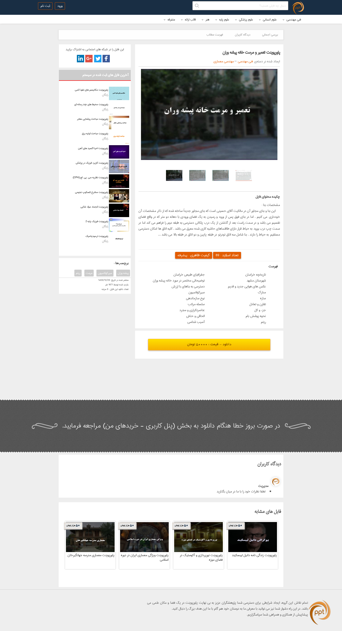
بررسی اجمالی (270, 34)
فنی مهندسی (292, 19)
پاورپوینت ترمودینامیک (97, 236)
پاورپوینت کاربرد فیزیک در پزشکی (92, 162)
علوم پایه (222, 19)
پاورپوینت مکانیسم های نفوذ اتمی (91, 89)
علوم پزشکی (244, 19)
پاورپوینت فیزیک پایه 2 (97, 221)
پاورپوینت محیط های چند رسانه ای (91, 104)
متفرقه (169, 19)
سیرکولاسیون (105, 273)
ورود (60, 6)
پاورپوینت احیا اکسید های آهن (93, 148)
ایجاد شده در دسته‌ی (266, 61)
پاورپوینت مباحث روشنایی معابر (92, 119)
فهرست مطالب (214, 34)
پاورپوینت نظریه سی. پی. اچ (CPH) (90, 177)
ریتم (78, 273)
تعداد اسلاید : (227, 255)
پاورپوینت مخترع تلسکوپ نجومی (91, 192)
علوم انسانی (268, 19)
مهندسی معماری (224, 61)
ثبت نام (45, 6)
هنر (205, 19)
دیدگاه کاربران (242, 34)
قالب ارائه (188, 19)
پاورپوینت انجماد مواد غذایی (94, 206)
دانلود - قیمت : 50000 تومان (209, 345)
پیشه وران (123, 273)
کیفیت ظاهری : (194, 255)
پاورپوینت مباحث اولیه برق (95, 133)
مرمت (89, 273)
